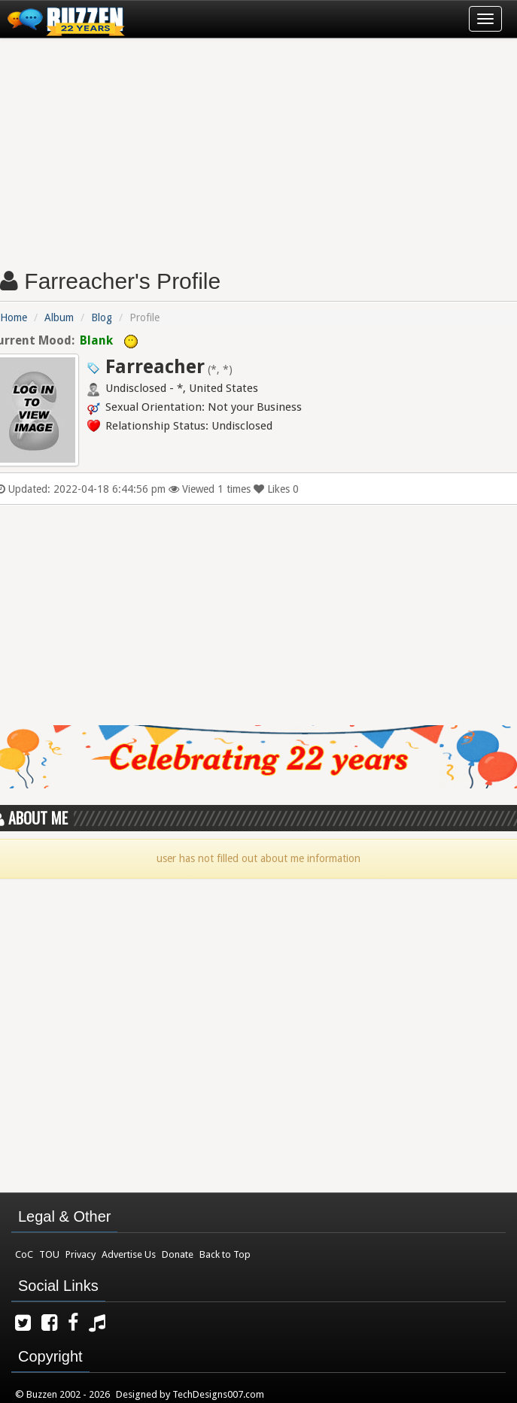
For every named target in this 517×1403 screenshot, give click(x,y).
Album (59, 317)
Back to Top (225, 1254)
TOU (49, 1254)
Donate (177, 1254)
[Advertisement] (258, 147)
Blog (101, 317)
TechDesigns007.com (218, 1394)
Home (13, 317)
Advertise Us (129, 1254)
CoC (24, 1254)
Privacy (80, 1254)
